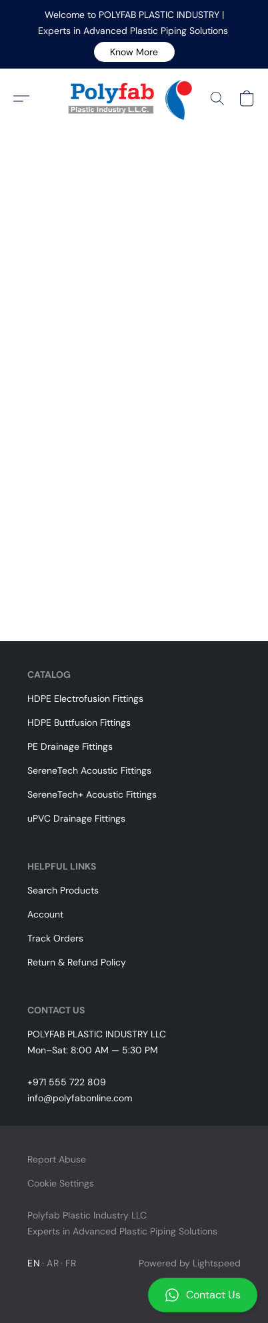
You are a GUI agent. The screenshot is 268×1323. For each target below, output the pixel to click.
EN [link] (33, 1263)
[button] (134, 52)
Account (45, 914)
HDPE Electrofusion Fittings (85, 698)
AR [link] (53, 1263)
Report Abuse (56, 1159)
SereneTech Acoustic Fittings (89, 770)
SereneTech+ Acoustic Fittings (92, 794)
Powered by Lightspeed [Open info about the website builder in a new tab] (190, 1263)
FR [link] (70, 1263)
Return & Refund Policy (76, 962)
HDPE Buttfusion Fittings (79, 722)
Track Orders (55, 938)
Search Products (63, 890)
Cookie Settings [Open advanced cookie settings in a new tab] (60, 1183)
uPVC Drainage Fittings (76, 818)
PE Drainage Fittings (70, 746)
